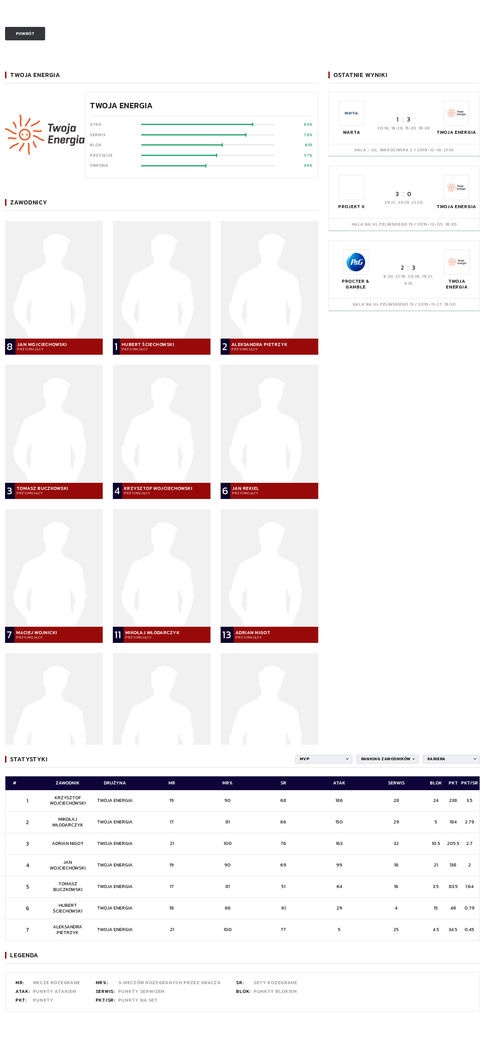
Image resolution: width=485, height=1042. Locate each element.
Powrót (25, 34)
